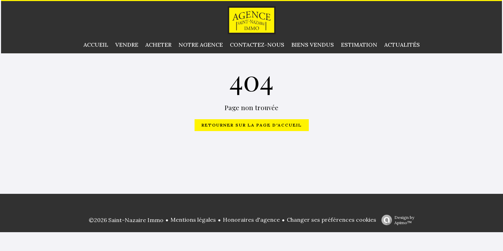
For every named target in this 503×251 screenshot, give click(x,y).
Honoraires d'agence (251, 219)
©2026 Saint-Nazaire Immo (126, 219)
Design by (396, 220)
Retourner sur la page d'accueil (252, 125)
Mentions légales (193, 219)
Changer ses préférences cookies (331, 219)
